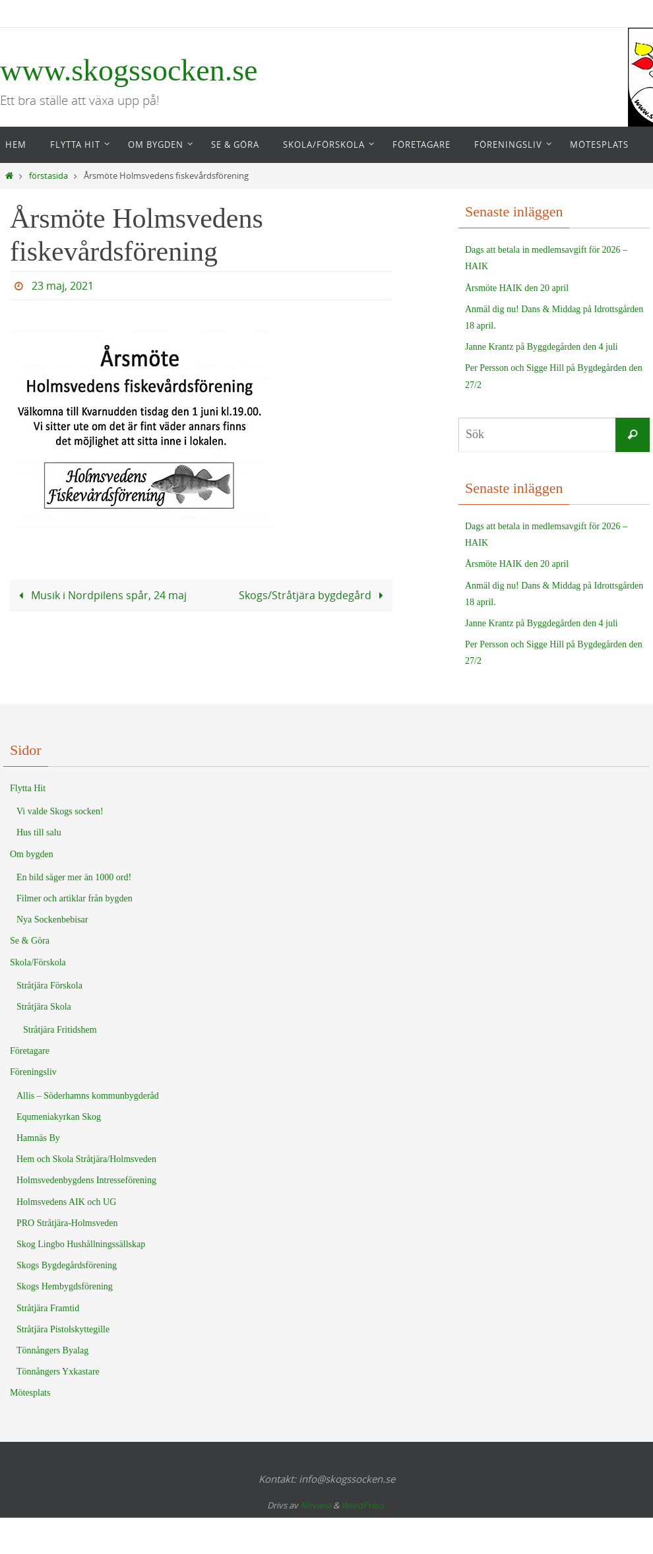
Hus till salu (38, 832)
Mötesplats (30, 1393)
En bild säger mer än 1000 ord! (73, 877)
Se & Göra (29, 941)
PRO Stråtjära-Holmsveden (67, 1223)
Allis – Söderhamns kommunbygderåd (87, 1096)
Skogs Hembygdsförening (64, 1286)
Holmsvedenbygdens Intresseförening (86, 1180)
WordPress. (363, 1505)
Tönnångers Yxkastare (58, 1371)
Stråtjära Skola (43, 1007)
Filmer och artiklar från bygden (74, 898)
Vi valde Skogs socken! (60, 811)
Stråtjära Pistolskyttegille (62, 1329)
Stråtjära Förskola (49, 985)
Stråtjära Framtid (47, 1308)
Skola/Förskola (38, 962)
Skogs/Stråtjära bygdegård (314, 595)
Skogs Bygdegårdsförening (66, 1265)
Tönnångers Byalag (52, 1350)
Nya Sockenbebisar (52, 919)
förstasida (48, 175)
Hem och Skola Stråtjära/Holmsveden (86, 1159)
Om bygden (31, 854)
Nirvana (315, 1505)
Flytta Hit (28, 788)
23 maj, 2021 (63, 285)
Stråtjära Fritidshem (60, 1030)
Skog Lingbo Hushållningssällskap (80, 1244)
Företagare (29, 1051)
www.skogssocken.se (129, 70)
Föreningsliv (33, 1072)
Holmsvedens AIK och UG (66, 1202)
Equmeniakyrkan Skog (58, 1117)
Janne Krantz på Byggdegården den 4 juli (541, 347)
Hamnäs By (38, 1138)
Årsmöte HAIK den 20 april (517, 288)
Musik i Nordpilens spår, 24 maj (100, 595)
